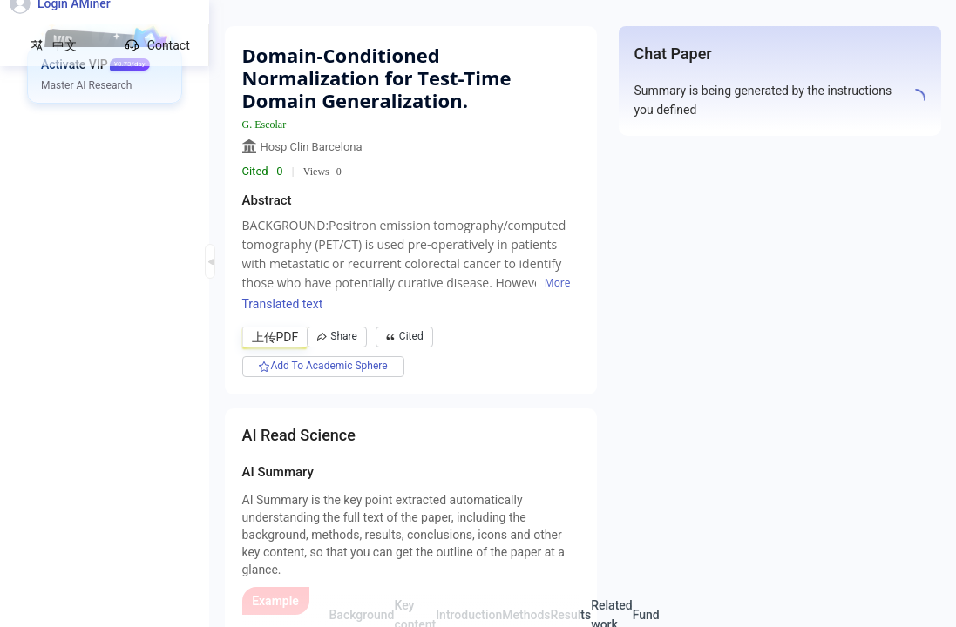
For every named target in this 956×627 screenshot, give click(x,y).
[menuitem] (105, 65)
